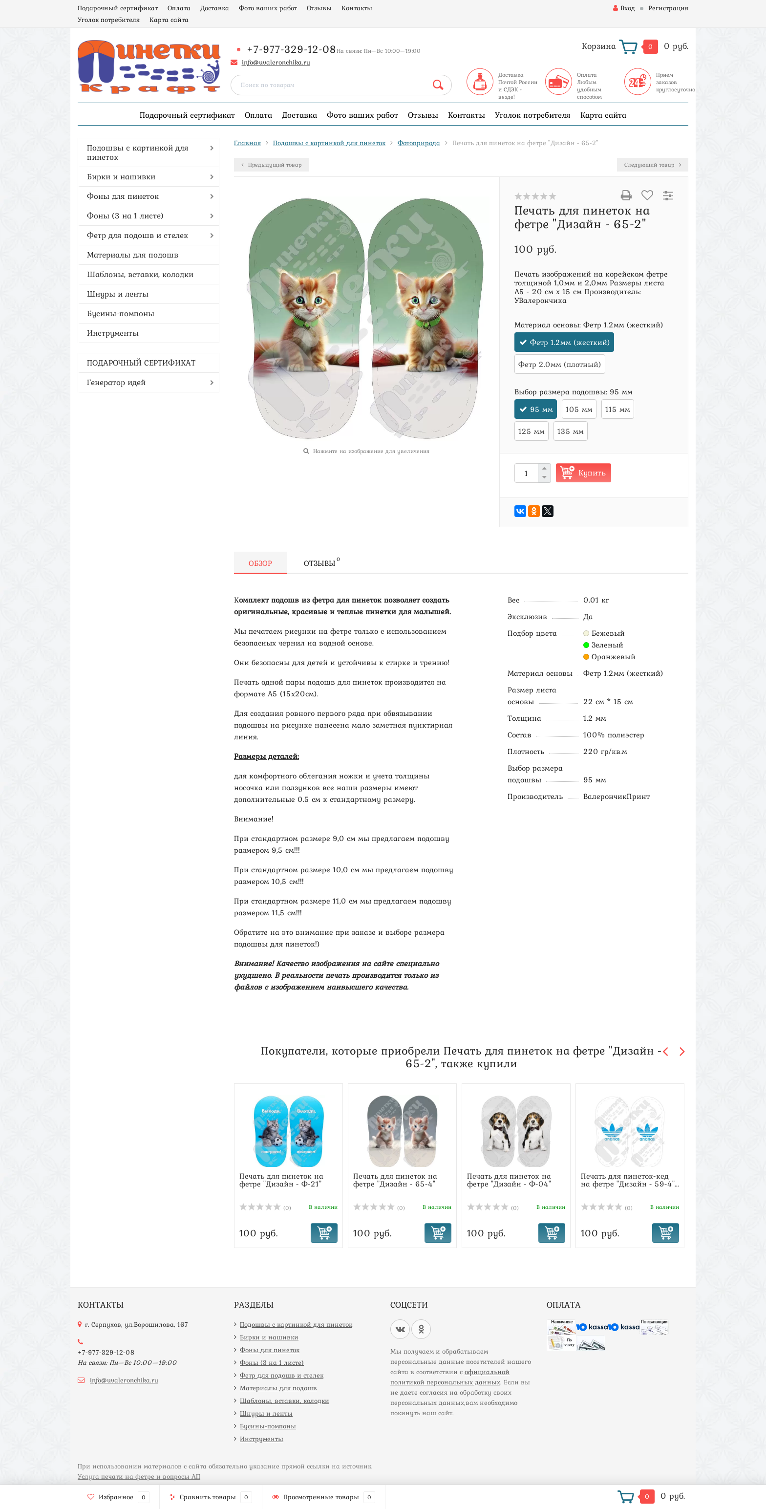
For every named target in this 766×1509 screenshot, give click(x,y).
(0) (265, 1208)
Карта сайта (169, 19)
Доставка (214, 8)
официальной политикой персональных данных (450, 1377)
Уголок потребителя (109, 19)
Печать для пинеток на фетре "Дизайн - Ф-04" (509, 1179)
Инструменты (113, 332)
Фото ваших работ (268, 8)
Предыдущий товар (271, 164)
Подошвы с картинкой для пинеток (138, 152)
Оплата (179, 8)
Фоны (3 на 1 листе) (125, 215)
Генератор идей (116, 382)
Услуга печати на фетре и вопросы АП (139, 1476)
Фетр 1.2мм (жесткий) (570, 342)
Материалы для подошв (132, 254)
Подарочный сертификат (118, 8)
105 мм (579, 409)
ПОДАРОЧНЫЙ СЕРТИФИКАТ (141, 362)
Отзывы (319, 8)
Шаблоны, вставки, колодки (140, 274)
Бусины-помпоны (120, 313)
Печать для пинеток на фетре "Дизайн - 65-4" (395, 1179)
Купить (592, 472)
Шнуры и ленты (118, 293)
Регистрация (668, 8)
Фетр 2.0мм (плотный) (559, 364)
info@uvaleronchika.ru (276, 62)
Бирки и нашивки (121, 176)
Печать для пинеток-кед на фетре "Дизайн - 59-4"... (630, 1179)
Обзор (260, 563)
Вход (624, 8)
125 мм (531, 431)
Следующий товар (652, 164)
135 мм (570, 431)
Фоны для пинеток (123, 196)
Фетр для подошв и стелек (137, 235)
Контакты (356, 8)
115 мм (617, 409)
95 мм (541, 409)
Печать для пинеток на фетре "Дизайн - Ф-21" (281, 1179)
